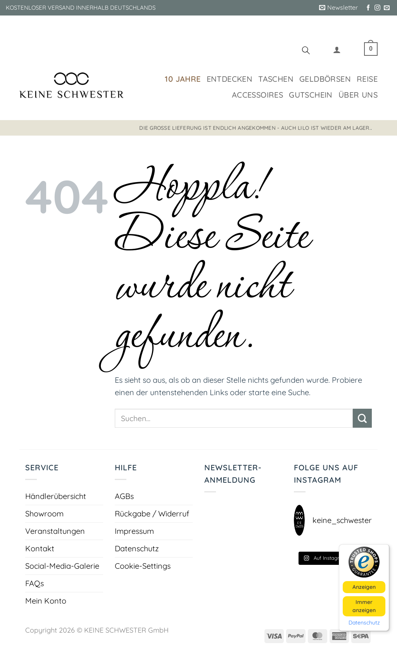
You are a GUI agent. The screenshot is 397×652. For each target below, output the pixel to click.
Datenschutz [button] (364, 622)
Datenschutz (137, 548)
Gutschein (311, 95)
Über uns (358, 95)
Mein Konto (45, 601)
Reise (367, 79)
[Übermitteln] (362, 418)
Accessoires (257, 95)
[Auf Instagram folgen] (377, 8)
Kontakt (39, 548)
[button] (338, 8)
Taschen (275, 79)
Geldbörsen (325, 79)
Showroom (44, 513)
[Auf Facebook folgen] (368, 8)
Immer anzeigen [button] (364, 605)
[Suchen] (306, 51)
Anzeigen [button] (364, 586)
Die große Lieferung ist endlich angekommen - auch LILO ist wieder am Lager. (255, 127)
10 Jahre (182, 79)
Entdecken (230, 79)
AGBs (124, 496)
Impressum (134, 531)
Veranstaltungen (55, 531)
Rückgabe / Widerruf (152, 513)
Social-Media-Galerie (62, 566)
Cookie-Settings (143, 566)
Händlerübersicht (55, 496)
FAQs (34, 583)
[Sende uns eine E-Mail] (387, 8)
